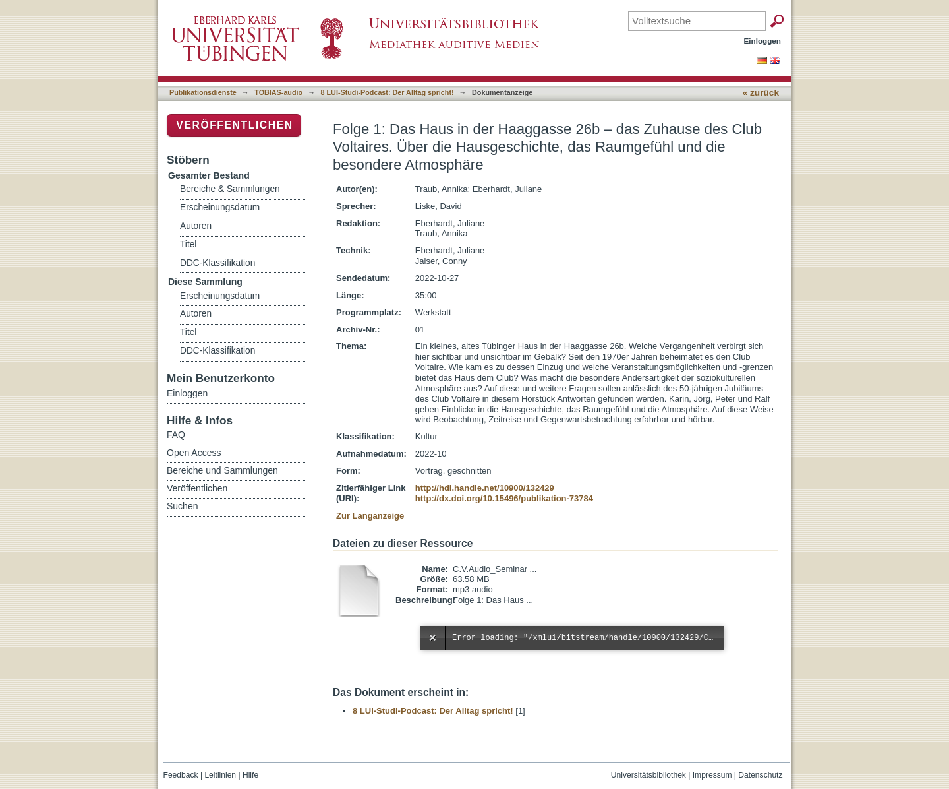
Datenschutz (760, 775)
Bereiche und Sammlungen (222, 470)
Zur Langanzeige (370, 516)
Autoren (196, 226)
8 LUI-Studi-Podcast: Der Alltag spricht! (387, 92)
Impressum (712, 775)
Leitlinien (220, 775)
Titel (188, 244)
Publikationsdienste (203, 92)
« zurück (761, 93)
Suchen (182, 506)
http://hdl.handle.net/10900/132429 (484, 488)
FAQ (176, 434)
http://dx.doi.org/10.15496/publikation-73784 (504, 498)
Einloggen (763, 40)
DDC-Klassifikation (217, 263)
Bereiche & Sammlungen (230, 189)
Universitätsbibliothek (648, 775)
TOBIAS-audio (278, 92)
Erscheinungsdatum (220, 207)
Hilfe (250, 775)
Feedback (180, 775)
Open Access (194, 452)
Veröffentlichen (234, 125)
